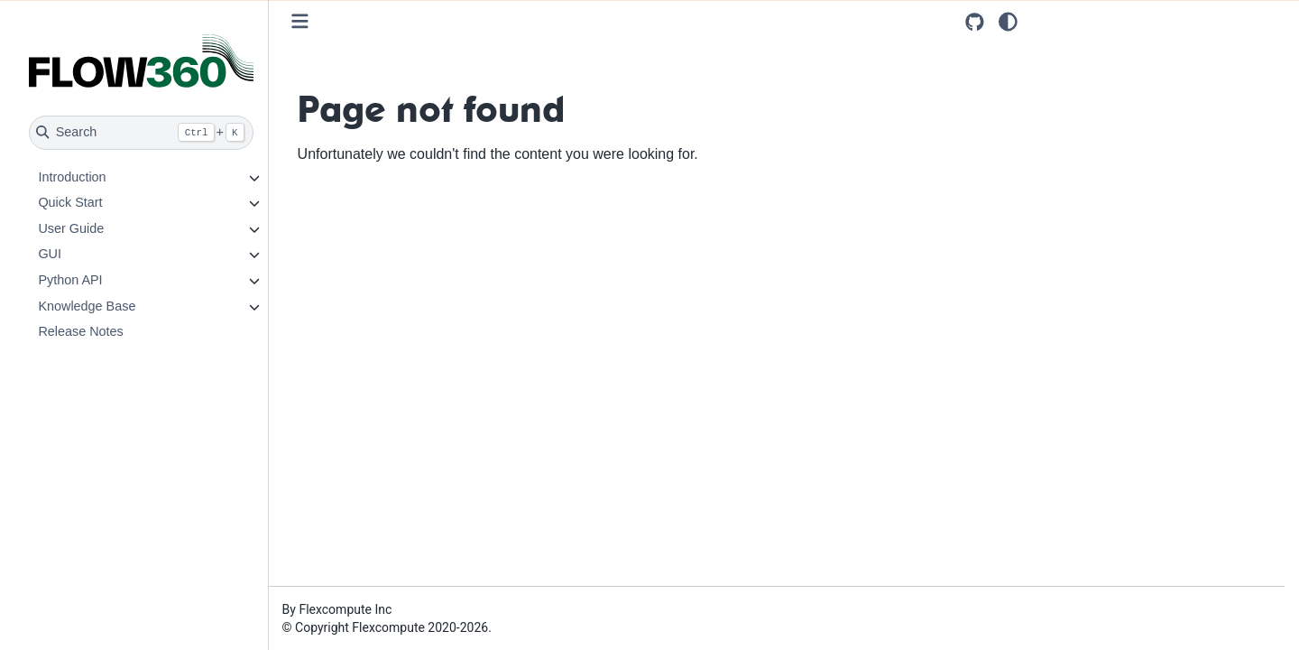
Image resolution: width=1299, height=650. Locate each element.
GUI (49, 253)
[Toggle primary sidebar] (300, 21)
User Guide (71, 228)
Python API (70, 280)
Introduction (72, 177)
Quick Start (70, 202)
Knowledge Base (86, 306)
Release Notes (80, 331)
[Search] (141, 133)
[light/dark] (1008, 21)
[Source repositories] (974, 22)
